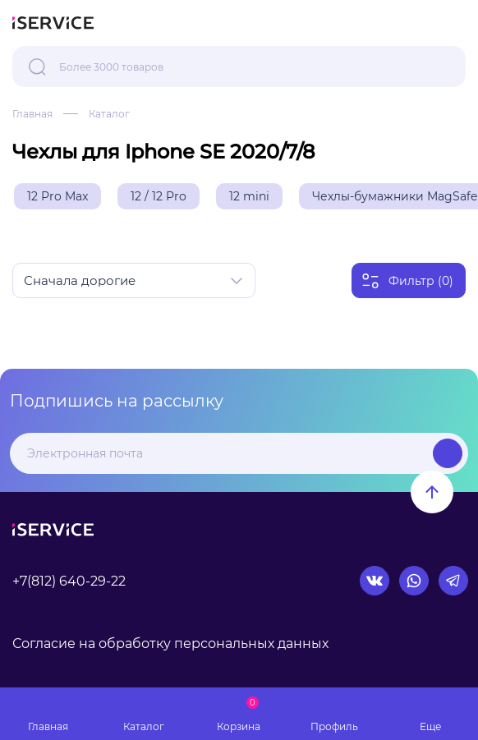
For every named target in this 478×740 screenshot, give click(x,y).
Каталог (109, 114)
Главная (32, 114)
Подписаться (447, 453)
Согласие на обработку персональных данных (170, 643)
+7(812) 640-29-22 (69, 581)
